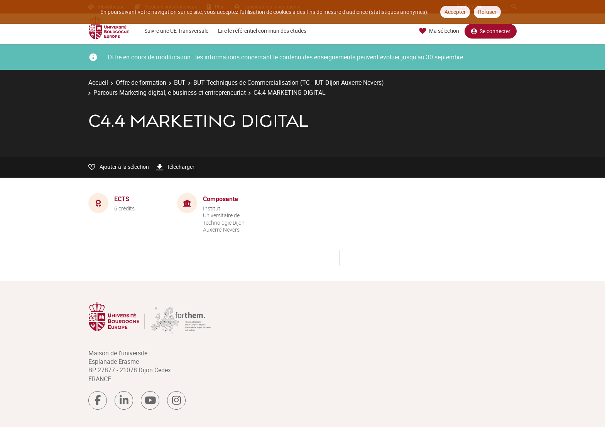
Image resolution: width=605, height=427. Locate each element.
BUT (180, 82)
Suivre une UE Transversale (176, 30)
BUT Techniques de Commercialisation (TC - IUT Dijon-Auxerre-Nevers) (288, 82)
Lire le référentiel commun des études (262, 30)
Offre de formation (141, 82)
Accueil (98, 82)
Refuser (487, 11)
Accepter (455, 11)
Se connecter (490, 31)
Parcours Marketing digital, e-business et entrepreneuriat (169, 92)
